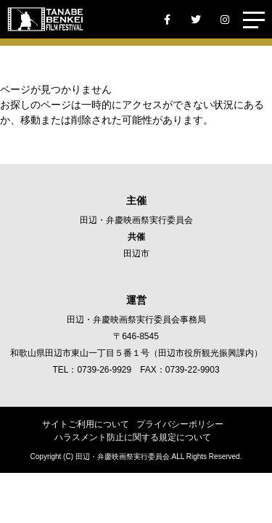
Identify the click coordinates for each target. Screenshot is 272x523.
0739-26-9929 (104, 370)
